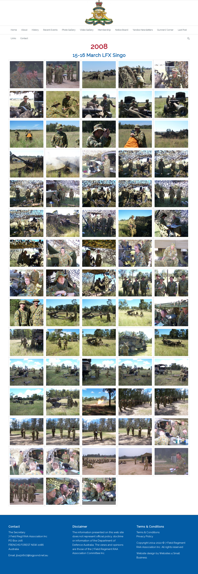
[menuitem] (13, 30)
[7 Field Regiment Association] (99, 13)
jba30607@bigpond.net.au (32, 555)
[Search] (187, 38)
